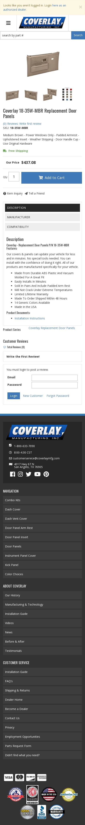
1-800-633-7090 (24, 446)
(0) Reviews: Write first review (22, 123)
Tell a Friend (37, 193)
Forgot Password (58, 396)
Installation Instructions (30, 318)
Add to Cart (55, 177)
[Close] (80, 7)
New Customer (33, 396)
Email (11, 377)
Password (14, 385)
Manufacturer (18, 217)
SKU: (6, 128)
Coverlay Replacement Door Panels (52, 328)
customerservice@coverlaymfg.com (36, 458)
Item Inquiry (15, 193)
